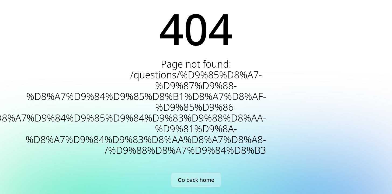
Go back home (196, 179)
